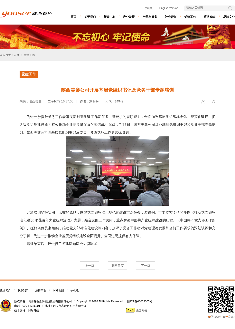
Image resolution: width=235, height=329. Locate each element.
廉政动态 (210, 16)
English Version (168, 8)
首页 (73, 16)
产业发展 (129, 16)
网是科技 (33, 310)
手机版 (149, 8)
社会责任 (171, 16)
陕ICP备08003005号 (139, 301)
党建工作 (190, 16)
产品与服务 (150, 16)
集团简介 (5, 290)
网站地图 (58, 290)
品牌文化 (229, 16)
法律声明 (40, 290)
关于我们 (90, 16)
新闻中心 (109, 16)
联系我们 (23, 290)
